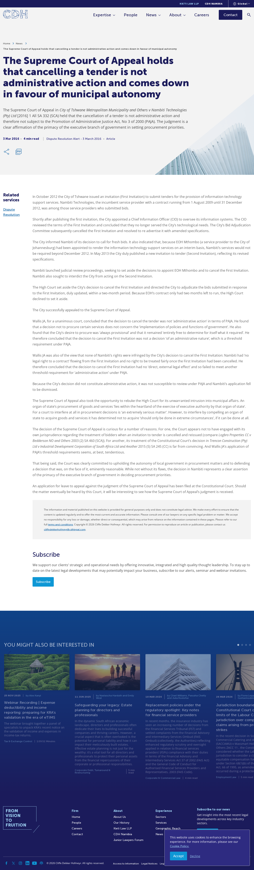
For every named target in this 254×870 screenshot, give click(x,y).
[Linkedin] (27, 863)
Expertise (102, 14)
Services (161, 822)
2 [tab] (242, 657)
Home (6, 45)
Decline (195, 856)
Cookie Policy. (179, 846)
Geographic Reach (168, 828)
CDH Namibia (214, 3)
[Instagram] (20, 863)
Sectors (161, 817)
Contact (77, 834)
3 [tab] (246, 657)
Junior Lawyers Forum (128, 840)
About (175, 14)
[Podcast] (41, 863)
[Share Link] (7, 153)
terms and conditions (60, 524)
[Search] (249, 14)
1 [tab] (238, 657)
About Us (120, 817)
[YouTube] (34, 863)
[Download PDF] (18, 153)
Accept (178, 856)
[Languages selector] (241, 3)
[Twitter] (13, 863)
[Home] (15, 15)
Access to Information (126, 863)
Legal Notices (149, 863)
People (130, 14)
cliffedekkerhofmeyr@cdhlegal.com (64, 529)
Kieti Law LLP (189, 3)
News (151, 14)
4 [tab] (250, 657)
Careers (201, 14)
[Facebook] (6, 863)
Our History (121, 822)
